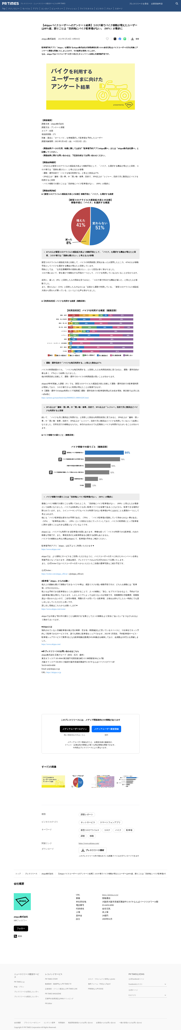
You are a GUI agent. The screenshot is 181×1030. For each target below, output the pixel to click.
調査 (83, 836)
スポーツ (118, 8)
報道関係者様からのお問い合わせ (80, 1022)
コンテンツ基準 (49, 1022)
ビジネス (100, 8)
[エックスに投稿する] (115, 39)
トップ (18, 874)
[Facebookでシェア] (120, 39)
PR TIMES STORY (51, 979)
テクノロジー (14, 8)
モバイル (26, 8)
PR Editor (48, 1003)
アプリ (35, 8)
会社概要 (17, 1022)
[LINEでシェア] (125, 39)
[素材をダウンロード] (132, 39)
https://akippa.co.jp (53, 672)
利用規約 (61, 1022)
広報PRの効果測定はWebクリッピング (59, 998)
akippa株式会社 (47, 874)
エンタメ (45, 8)
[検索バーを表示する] (177, 3)
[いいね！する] (107, 39)
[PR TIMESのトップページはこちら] (33, 3)
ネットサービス (88, 822)
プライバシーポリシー (32, 1022)
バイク (118, 830)
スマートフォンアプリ (110, 822)
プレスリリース (31, 874)
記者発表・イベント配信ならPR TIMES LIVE (61, 989)
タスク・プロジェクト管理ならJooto (101, 979)
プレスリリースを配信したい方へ (26, 996)
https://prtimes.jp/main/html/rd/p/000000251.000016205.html (65, 398)
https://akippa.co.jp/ (110, 895)
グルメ (109, 8)
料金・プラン (19, 987)
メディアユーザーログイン (74, 729)
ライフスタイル (86, 8)
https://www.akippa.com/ (51, 549)
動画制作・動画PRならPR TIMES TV (58, 984)
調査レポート (87, 814)
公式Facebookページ (136, 979)
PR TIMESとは (19, 982)
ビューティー (57, 8)
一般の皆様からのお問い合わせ (130, 1022)
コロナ (107, 830)
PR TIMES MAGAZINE (53, 993)
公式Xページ (133, 990)
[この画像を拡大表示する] (53, 781)
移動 (92, 836)
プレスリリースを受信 (138, 3)
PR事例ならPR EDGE (95, 989)
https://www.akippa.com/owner (54, 609)
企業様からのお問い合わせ (106, 1022)
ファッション (71, 8)
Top (3, 8)
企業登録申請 (157, 3)
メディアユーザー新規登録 (106, 729)
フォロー (21, 928)
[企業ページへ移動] (22, 902)
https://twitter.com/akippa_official (55, 574)
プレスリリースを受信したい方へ (26, 991)
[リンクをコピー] (137, 39)
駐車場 (129, 830)
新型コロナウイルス (90, 830)
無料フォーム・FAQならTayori (99, 984)
